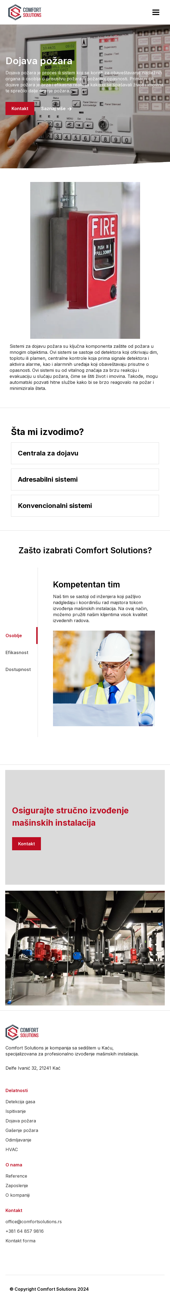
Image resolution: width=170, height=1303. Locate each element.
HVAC (11, 1149)
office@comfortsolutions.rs (33, 1221)
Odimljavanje (18, 1140)
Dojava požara (20, 1120)
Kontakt (20, 108)
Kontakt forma (20, 1240)
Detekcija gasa (20, 1101)
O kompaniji (17, 1195)
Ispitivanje (15, 1111)
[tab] (19, 635)
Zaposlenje (16, 1185)
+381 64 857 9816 (24, 1231)
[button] (156, 12)
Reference (16, 1176)
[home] (23, 12)
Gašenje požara (21, 1130)
